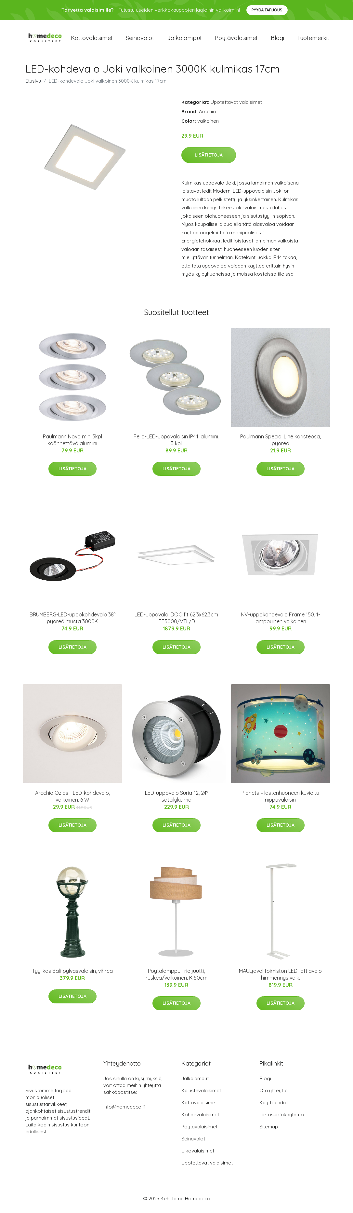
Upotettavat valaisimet (236, 105)
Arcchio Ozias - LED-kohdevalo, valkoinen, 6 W (72, 799)
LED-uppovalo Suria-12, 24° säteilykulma (176, 799)
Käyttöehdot (273, 1106)
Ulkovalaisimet (197, 1154)
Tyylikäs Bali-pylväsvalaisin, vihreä (72, 974)
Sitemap (268, 1130)
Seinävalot (140, 39)
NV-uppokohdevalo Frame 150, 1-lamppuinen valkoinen (280, 621)
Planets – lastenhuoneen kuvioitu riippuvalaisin (280, 799)
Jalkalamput (184, 39)
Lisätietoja (209, 158)
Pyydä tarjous (267, 9)
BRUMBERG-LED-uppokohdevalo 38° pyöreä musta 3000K (72, 621)
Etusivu (33, 84)
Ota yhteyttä (273, 1094)
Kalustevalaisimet (201, 1094)
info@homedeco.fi (124, 1110)
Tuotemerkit (313, 39)
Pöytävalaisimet (236, 39)
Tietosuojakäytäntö (281, 1118)
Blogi (277, 39)
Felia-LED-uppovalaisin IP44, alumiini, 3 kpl (176, 443)
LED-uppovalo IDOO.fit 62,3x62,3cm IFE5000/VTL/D (176, 621)
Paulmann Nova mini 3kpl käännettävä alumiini (72, 443)
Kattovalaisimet (92, 39)
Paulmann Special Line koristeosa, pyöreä (280, 443)
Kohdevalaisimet (200, 1118)
